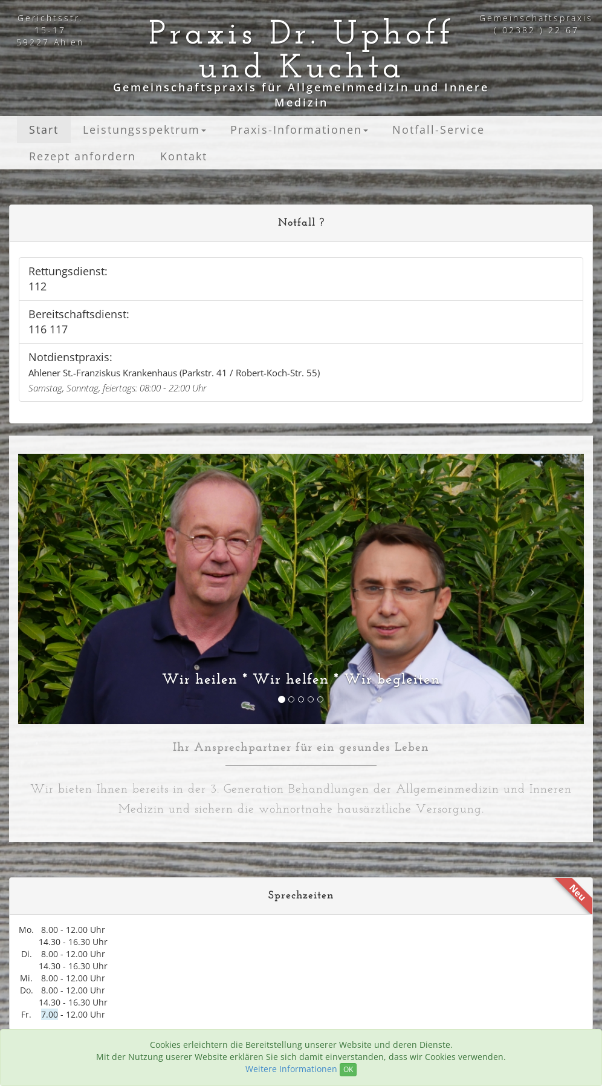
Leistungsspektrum (144, 129)
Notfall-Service (438, 129)
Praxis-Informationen (299, 129)
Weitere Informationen (291, 1069)
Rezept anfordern (82, 156)
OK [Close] (348, 1069)
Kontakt (183, 156)
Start (44, 129)
